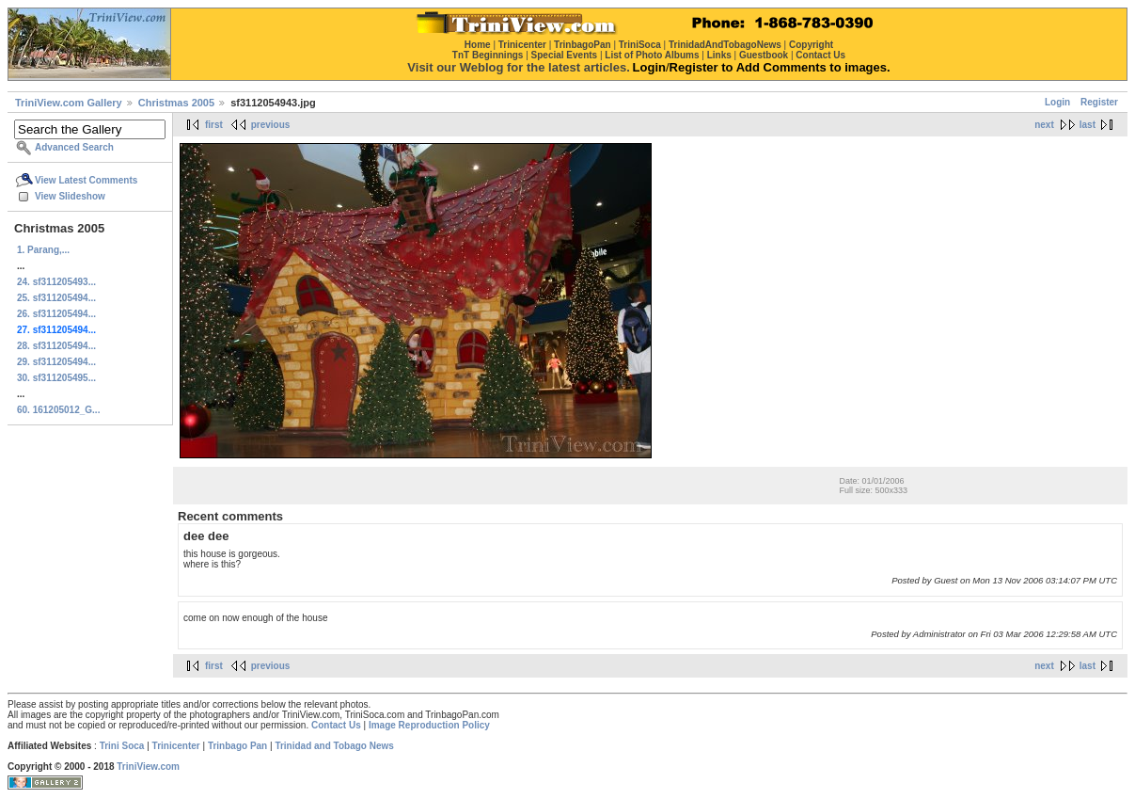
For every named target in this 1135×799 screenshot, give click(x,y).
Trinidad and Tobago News (334, 746)
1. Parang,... (43, 250)
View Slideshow (70, 196)
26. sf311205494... (56, 314)
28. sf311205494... (56, 346)
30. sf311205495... (56, 378)
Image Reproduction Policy (429, 725)
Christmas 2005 (176, 102)
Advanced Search (74, 147)
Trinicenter (176, 746)
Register (1099, 102)
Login (1057, 102)
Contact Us (336, 725)
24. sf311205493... (56, 282)
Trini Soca (122, 746)
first (214, 125)
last (1088, 125)
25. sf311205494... (56, 298)
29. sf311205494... (56, 362)
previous (271, 125)
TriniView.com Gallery (68, 102)
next (1044, 125)
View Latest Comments (86, 180)
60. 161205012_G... (58, 410)
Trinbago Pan (237, 746)
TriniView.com (148, 766)
